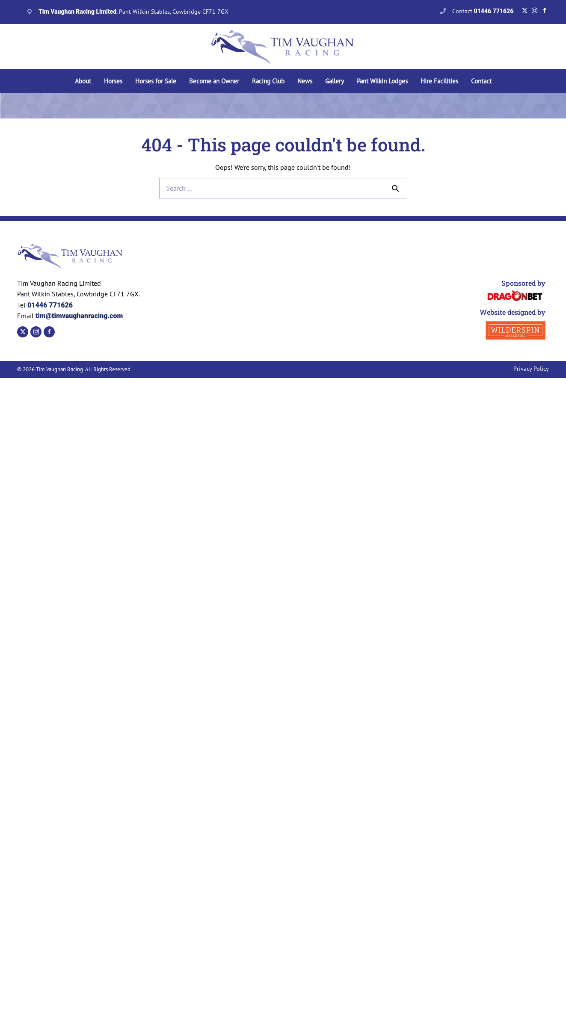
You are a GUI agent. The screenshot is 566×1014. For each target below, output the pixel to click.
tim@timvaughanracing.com (78, 316)
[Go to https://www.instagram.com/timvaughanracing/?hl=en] (534, 10)
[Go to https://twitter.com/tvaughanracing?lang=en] (524, 10)
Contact (483, 11)
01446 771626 (50, 305)
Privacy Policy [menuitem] (531, 369)
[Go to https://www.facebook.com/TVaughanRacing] (544, 10)
